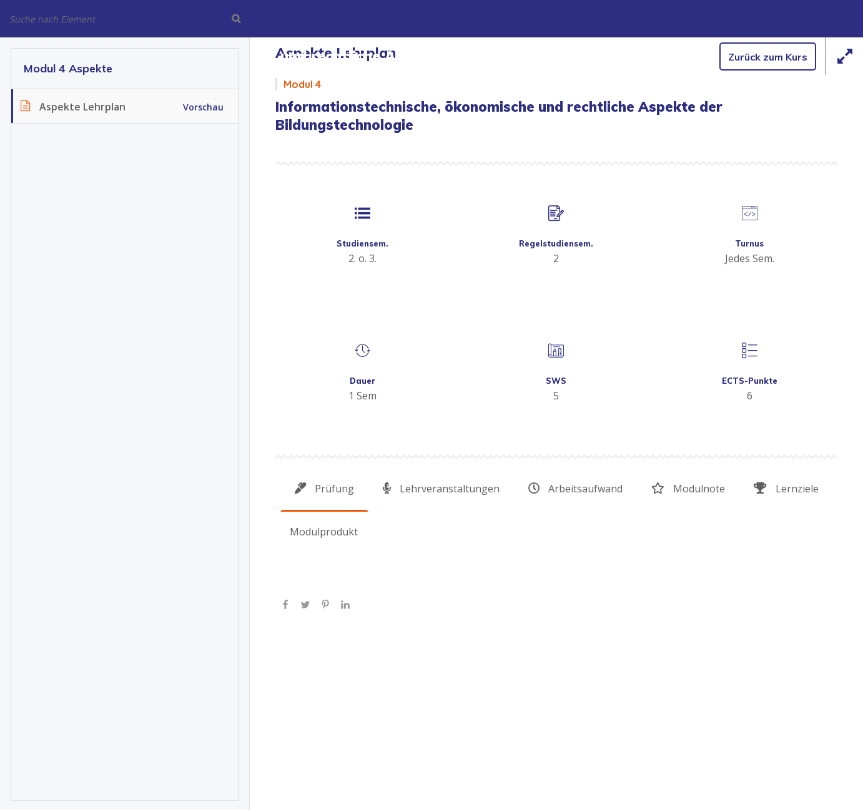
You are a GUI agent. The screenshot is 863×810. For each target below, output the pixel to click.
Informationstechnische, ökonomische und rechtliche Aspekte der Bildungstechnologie (314, 56)
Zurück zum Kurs (767, 57)
